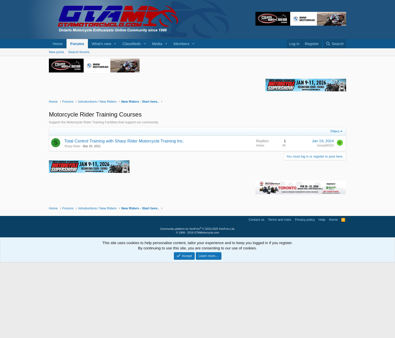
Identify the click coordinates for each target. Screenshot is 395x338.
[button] (115, 43)
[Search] (334, 43)
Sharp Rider (72, 221)
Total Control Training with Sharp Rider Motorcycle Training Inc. (124, 216)
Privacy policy (305, 295)
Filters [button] (335, 207)
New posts (56, 52)
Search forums (79, 52)
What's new (101, 44)
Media (157, 44)
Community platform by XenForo (197, 304)
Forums (77, 44)
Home (58, 44)
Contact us (256, 295)
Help (322, 295)
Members (181, 44)
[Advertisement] (197, 93)
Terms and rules (279, 295)
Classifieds (131, 44)
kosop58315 (325, 221)
